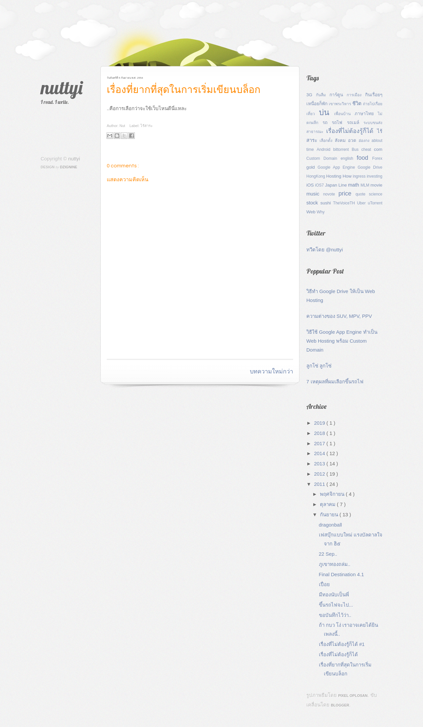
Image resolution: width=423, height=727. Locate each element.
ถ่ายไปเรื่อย (372, 104)
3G (311, 94)
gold (312, 167)
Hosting (334, 176)
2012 (320, 474)
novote (331, 194)
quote (362, 194)
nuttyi (62, 87)
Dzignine (68, 167)
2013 (320, 463)
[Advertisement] (184, 342)
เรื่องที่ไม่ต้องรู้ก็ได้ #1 (342, 644)
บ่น (326, 112)
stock (313, 202)
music (314, 193)
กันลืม (322, 95)
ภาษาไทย (366, 113)
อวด (353, 140)
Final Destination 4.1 (341, 574)
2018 (320, 433)
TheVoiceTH (345, 203)
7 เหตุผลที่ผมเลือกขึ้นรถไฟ (335, 381)
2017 (320, 443)
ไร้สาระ (146, 126)
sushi (326, 202)
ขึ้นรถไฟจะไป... (336, 605)
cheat (368, 149)
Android (325, 149)
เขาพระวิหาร (340, 104)
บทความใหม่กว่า (271, 371)
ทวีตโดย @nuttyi (324, 249)
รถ (327, 122)
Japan (331, 185)
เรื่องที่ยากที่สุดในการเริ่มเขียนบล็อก (183, 90)
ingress (360, 176)
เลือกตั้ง (327, 140)
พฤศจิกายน (333, 494)
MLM (365, 185)
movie (376, 185)
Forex (377, 158)
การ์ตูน (338, 94)
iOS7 (320, 185)
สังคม (341, 140)
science (375, 194)
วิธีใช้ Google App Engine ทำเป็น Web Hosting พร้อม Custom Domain (341, 341)
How (348, 176)
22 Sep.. (328, 554)
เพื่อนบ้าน (344, 113)
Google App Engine (338, 167)
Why (321, 212)
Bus (356, 149)
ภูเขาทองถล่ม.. (334, 564)
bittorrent (342, 149)
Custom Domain (323, 158)
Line (343, 185)
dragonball (330, 525)
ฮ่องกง (365, 140)
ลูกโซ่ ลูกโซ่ (318, 365)
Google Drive (370, 167)
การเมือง (356, 95)
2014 (320, 453)
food (364, 157)
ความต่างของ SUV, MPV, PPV (339, 316)
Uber (362, 203)
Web (311, 211)
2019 (320, 423)
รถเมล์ (355, 122)
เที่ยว (312, 113)
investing (374, 176)
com (378, 149)
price (346, 193)
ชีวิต (357, 103)
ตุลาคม (328, 504)
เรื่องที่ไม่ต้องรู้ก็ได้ (351, 131)
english (349, 158)
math (354, 185)
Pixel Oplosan (352, 696)
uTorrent (375, 203)
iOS (310, 185)
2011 (320, 484)
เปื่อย (324, 584)
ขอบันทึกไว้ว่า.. (335, 615)
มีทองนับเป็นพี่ (334, 594)
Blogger (340, 705)
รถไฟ (339, 122)
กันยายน (329, 514)
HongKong (316, 176)
